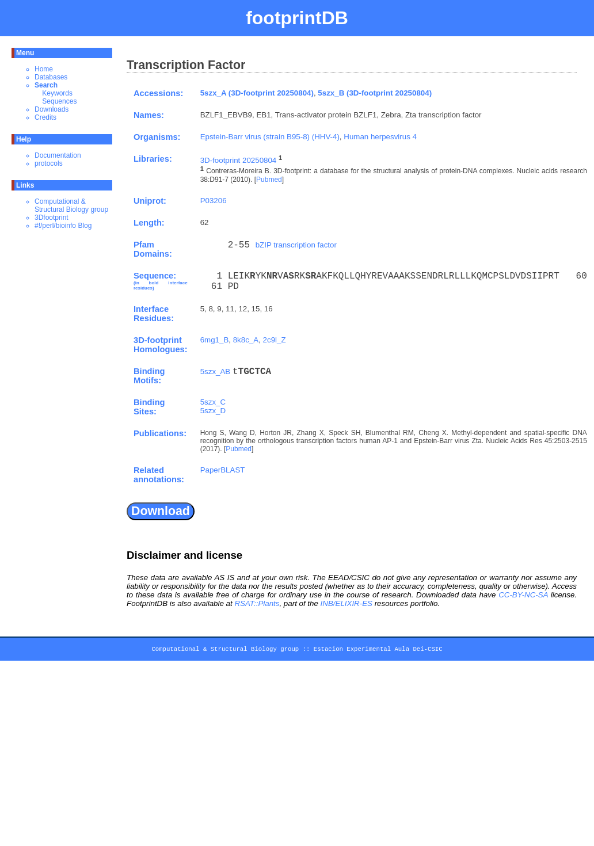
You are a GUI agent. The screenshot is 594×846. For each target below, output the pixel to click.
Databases (51, 77)
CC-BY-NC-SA (523, 594)
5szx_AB (215, 371)
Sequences (59, 101)
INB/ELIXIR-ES (346, 603)
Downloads (51, 109)
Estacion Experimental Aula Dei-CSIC (378, 651)
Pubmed (269, 180)
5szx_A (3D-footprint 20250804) (257, 93)
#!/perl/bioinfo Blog (63, 226)
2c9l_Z (274, 340)
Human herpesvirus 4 (380, 136)
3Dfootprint (51, 218)
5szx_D (213, 410)
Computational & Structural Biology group (71, 205)
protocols (49, 163)
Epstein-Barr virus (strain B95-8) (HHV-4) (270, 136)
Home (44, 69)
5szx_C (213, 402)
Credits (45, 117)
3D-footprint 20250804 (238, 160)
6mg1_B (214, 340)
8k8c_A (245, 340)
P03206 (213, 200)
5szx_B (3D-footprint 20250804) (375, 93)
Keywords (57, 93)
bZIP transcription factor (296, 245)
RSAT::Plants (256, 603)
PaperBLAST (222, 470)
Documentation (58, 155)
